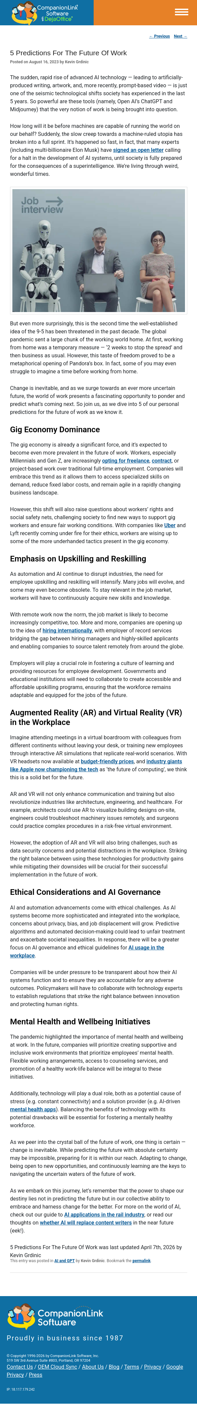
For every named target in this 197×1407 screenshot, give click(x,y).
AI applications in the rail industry (104, 1215)
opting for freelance (125, 461)
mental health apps (33, 1109)
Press (35, 1375)
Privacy (153, 1367)
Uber (170, 525)
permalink (141, 1260)
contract (162, 461)
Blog (114, 1367)
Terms (131, 1367)
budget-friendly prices (107, 761)
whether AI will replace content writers (86, 1223)
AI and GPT (65, 1260)
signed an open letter (138, 150)
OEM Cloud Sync (57, 1367)
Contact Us (20, 1367)
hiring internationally (67, 630)
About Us (93, 1367)
